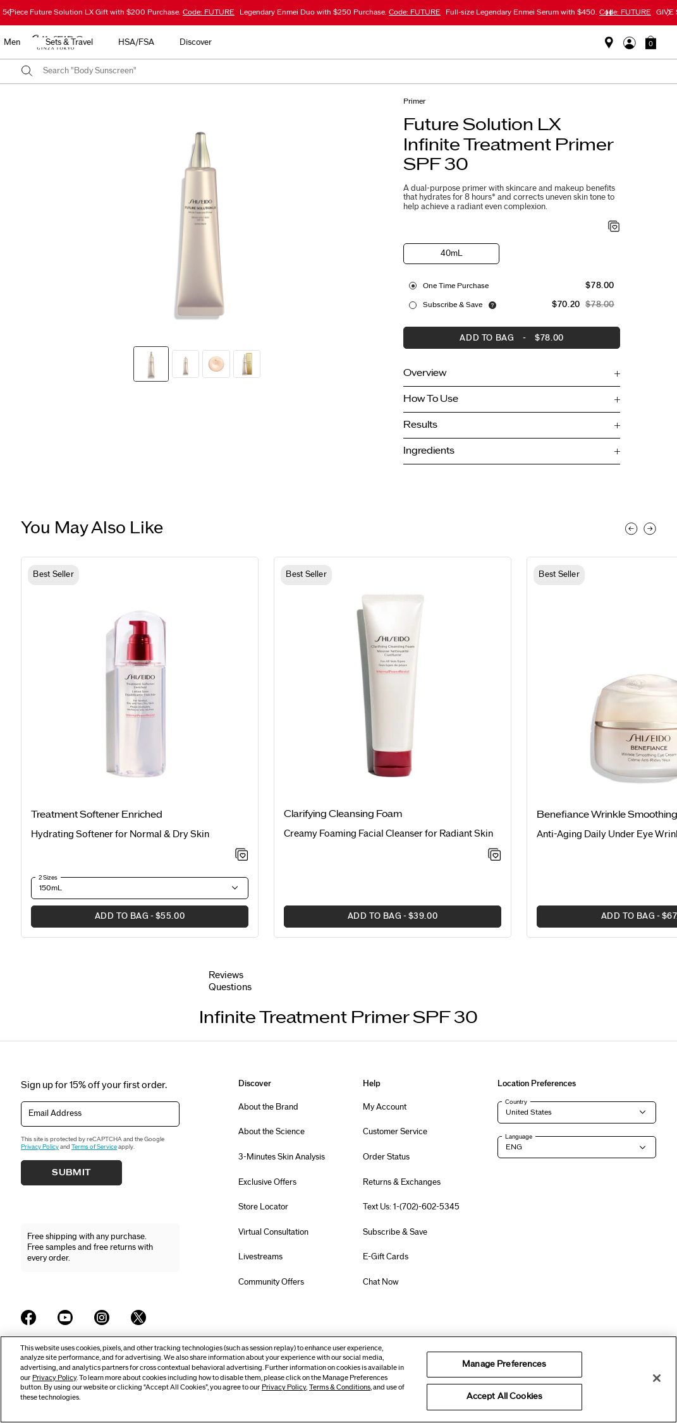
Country (516, 1102)
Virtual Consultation (273, 1232)
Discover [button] (578, 42)
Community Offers (271, 1282)
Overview (424, 373)
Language (518, 1137)
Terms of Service (94, 1147)
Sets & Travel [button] (451, 42)
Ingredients (428, 451)
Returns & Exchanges (402, 1182)
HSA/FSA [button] (519, 42)
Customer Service (395, 1131)
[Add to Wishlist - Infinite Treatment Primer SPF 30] (614, 227)
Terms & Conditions (339, 1387)
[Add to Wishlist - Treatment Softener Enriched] (241, 855)
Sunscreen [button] (286, 42)
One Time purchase (456, 285)
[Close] (657, 1378)
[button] (650, 42)
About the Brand (268, 1107)
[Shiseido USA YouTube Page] (65, 1317)
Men (394, 42)
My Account (384, 1107)
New (175, 42)
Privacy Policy (40, 1147)
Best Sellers (120, 42)
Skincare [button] (225, 42)
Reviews (226, 975)
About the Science (271, 1131)
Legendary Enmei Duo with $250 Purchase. (340, 12)
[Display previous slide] (631, 529)
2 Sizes (48, 878)
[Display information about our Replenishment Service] (492, 305)
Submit (71, 1172)
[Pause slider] (609, 13)
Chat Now (381, 1282)
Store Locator (263, 1206)
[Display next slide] (649, 529)
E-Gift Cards (385, 1256)
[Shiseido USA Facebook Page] (28, 1317)
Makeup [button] (346, 42)
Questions (230, 987)
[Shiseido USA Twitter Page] (138, 1317)
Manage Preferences (504, 1364)
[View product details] (140, 688)
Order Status (386, 1157)
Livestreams (260, 1256)
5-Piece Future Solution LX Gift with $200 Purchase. (119, 12)
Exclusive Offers (267, 1182)
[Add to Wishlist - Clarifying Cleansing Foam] (494, 855)
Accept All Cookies (504, 1396)
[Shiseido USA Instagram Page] (101, 1317)
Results (420, 425)
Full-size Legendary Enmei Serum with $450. (548, 12)
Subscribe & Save (452, 304)
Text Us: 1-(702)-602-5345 (411, 1206)
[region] (338, 1379)
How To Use (430, 399)
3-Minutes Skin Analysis (281, 1157)
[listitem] (140, 747)
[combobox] (349, 71)
